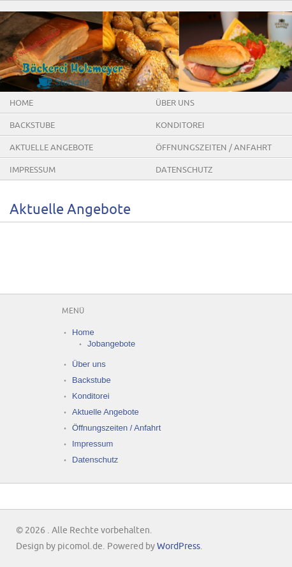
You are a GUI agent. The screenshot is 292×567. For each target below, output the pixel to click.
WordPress (178, 546)
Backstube (32, 125)
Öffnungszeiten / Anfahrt (214, 147)
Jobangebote (111, 343)
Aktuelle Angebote (51, 147)
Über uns (175, 103)
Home (21, 103)
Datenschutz (184, 170)
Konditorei (180, 125)
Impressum (32, 170)
